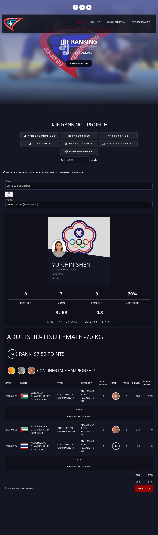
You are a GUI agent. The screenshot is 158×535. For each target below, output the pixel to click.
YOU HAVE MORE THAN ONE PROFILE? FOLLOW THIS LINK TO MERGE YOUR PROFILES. (43, 172)
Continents (40, 143)
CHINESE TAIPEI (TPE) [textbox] (18, 186)
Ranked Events (79, 143)
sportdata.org (141, 22)
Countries (118, 136)
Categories (79, 136)
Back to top (144, 489)
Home (80, 22)
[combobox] (79, 187)
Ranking (95, 22)
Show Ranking (79, 63)
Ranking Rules (79, 151)
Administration (116, 22)
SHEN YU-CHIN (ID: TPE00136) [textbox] (22, 204)
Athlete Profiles (39, 136)
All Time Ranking (118, 143)
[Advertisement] (79, 512)
